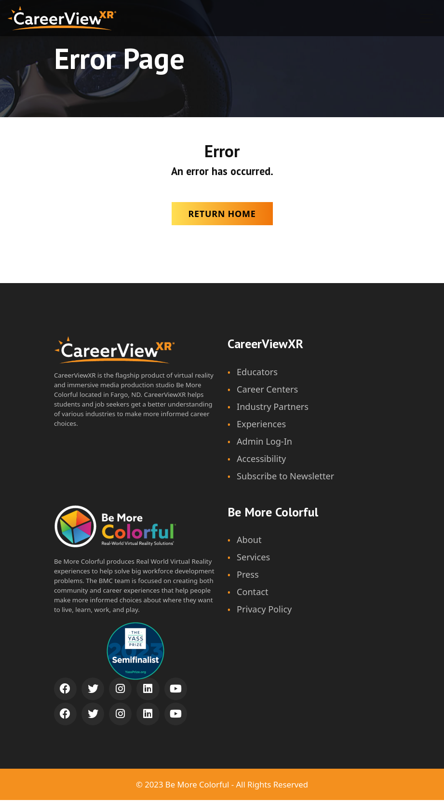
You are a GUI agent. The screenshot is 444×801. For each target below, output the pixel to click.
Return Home (222, 213)
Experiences (261, 424)
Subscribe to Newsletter (286, 477)
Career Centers (267, 389)
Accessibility (261, 459)
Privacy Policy (264, 610)
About (249, 540)
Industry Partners (273, 407)
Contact (253, 593)
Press (248, 576)
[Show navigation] (427, 18)
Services (253, 558)
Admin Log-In (265, 442)
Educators (257, 372)
